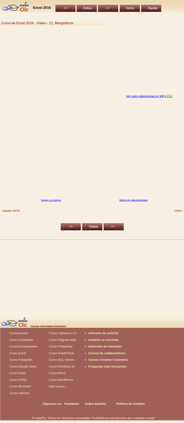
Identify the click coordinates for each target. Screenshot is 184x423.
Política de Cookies (131, 403)
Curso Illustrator (20, 386)
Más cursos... (58, 386)
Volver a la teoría (51, 200)
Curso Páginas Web (62, 340)
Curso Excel (17, 353)
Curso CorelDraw (21, 340)
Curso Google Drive (23, 366)
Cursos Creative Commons (108, 359)
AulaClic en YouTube (103, 340)
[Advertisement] (92, 62)
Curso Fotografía (21, 359)
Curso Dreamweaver (23, 346)
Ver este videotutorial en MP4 (147, 96)
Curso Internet (19, 393)
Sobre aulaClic (95, 403)
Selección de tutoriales (105, 346)
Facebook (72, 403)
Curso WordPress (61, 379)
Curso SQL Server (61, 359)
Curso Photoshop (61, 346)
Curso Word (57, 373)
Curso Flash (17, 373)
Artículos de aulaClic (103, 333)
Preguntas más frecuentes (107, 366)
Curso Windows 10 (62, 366)
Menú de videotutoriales (133, 200)
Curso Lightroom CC (63, 333)
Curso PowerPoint (61, 353)
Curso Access (18, 333)
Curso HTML (18, 379)
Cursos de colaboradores (106, 353)
